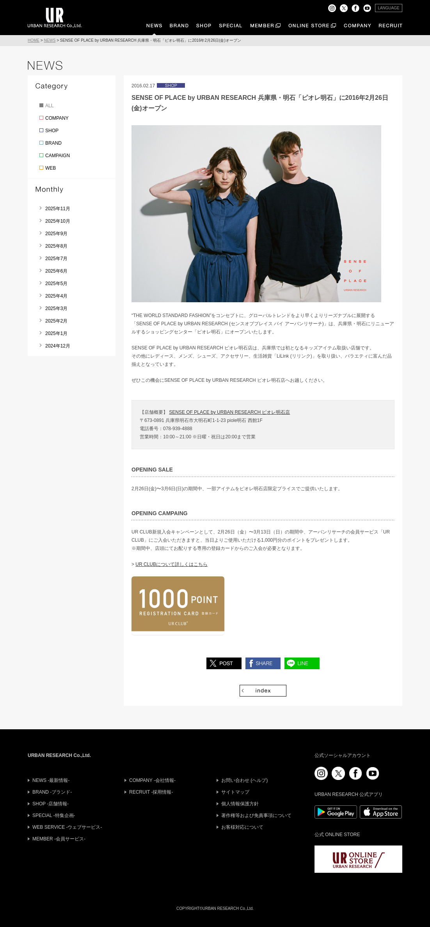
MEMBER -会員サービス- (58, 839)
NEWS (49, 40)
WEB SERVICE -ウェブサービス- (67, 827)
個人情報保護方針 (240, 803)
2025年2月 (56, 321)
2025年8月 (56, 246)
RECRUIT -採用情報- (151, 792)
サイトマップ (235, 792)
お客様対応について (242, 827)
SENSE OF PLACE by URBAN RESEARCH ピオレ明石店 (229, 412)
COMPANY (57, 118)
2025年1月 (56, 333)
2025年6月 (56, 271)
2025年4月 (56, 296)
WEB (50, 168)
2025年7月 (56, 258)
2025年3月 (56, 308)
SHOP (52, 130)
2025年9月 (56, 233)
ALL (49, 105)
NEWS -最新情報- (50, 780)
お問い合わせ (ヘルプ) (244, 780)
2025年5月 (56, 283)
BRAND (53, 143)
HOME (33, 40)
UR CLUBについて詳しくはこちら (171, 564)
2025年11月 (57, 208)
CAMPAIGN (57, 155)
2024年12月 (57, 346)
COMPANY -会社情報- (152, 780)
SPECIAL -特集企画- (53, 815)
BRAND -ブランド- (52, 792)
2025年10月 (57, 221)
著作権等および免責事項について (256, 815)
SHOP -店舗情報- (50, 803)
